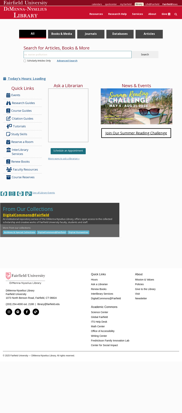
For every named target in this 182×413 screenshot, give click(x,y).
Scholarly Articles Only (37, 60)
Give (166, 14)
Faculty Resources (22, 169)
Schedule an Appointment (68, 150)
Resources (96, 14)
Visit (137, 293)
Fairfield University (25, 3)
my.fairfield (126, 4)
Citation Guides (19, 118)
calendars (97, 4)
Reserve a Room (19, 142)
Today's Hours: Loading (24, 78)
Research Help (117, 14)
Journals (91, 34)
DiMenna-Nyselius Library (25, 13)
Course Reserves (20, 177)
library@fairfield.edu (48, 304)
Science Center (99, 312)
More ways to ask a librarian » (63, 158)
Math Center (98, 326)
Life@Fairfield (152, 4)
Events (13, 95)
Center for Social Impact (104, 345)
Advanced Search (67, 60)
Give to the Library (145, 289)
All (33, 34)
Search (145, 54)
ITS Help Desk (99, 321)
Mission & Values (144, 279)
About (152, 14)
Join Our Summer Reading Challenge (136, 133)
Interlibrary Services (102, 293)
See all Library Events (43, 192)
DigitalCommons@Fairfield (26, 215)
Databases (120, 34)
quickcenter (111, 4)
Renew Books (18, 161)
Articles (149, 34)
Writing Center (99, 335)
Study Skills (17, 134)
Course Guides (19, 110)
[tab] (32, 34)
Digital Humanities (78, 232)
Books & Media (61, 34)
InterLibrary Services (17, 151)
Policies (139, 284)
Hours (94, 279)
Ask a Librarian (99, 284)
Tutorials (16, 126)
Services (137, 14)
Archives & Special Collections (19, 232)
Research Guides (20, 103)
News (170, 4)
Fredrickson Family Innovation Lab (110, 340)
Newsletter (141, 298)
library (139, 4)
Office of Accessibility (103, 331)
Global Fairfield (99, 317)
